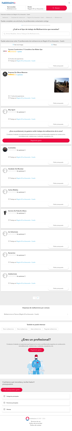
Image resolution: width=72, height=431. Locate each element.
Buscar (56, 8)
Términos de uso (36, 421)
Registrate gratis (36, 140)
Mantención (49, 17)
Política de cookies (35, 425)
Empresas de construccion (18, 17)
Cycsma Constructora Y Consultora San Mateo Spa (25, 49)
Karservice (11, 253)
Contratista (12, 148)
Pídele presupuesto (58, 65)
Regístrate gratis (36, 350)
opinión (19, 51)
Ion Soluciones (13, 232)
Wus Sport (11, 110)
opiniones (19, 74)
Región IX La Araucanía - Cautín (35, 17)
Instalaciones (12, 274)
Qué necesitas (11, 7)
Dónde (30, 7)
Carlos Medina (13, 190)
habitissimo (5, 17)
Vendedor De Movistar (15, 169)
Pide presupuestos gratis (11, 390)
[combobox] (15, 7)
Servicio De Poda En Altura (17, 211)
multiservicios (8, 329)
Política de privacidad (35, 423)
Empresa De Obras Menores (17, 72)
